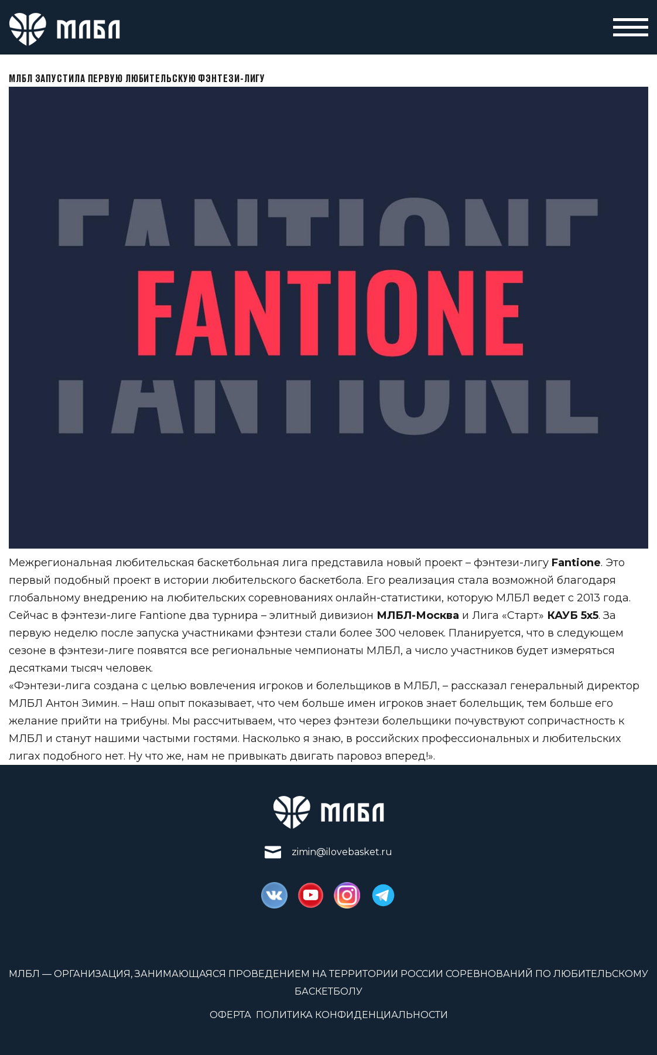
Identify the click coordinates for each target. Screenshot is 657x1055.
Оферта (230, 1014)
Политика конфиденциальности (352, 1014)
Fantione (576, 562)
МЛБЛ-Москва (418, 615)
